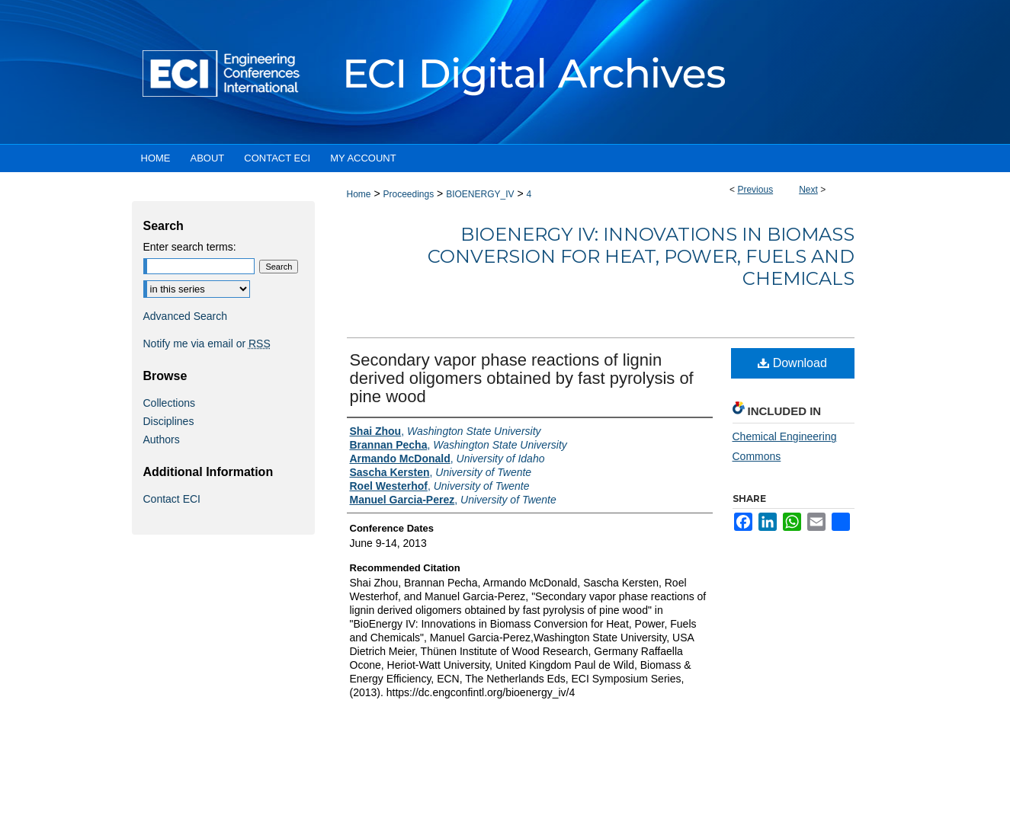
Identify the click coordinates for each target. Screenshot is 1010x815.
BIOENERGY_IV (480, 194)
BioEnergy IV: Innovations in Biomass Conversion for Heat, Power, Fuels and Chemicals (641, 256)
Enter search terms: (189, 247)
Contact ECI (171, 499)
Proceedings (408, 194)
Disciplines (168, 421)
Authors (161, 439)
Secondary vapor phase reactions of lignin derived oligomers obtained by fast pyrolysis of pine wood (522, 378)
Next (808, 189)
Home (359, 194)
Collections (169, 403)
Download (792, 362)
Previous (755, 189)
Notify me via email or (207, 343)
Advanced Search (185, 316)
